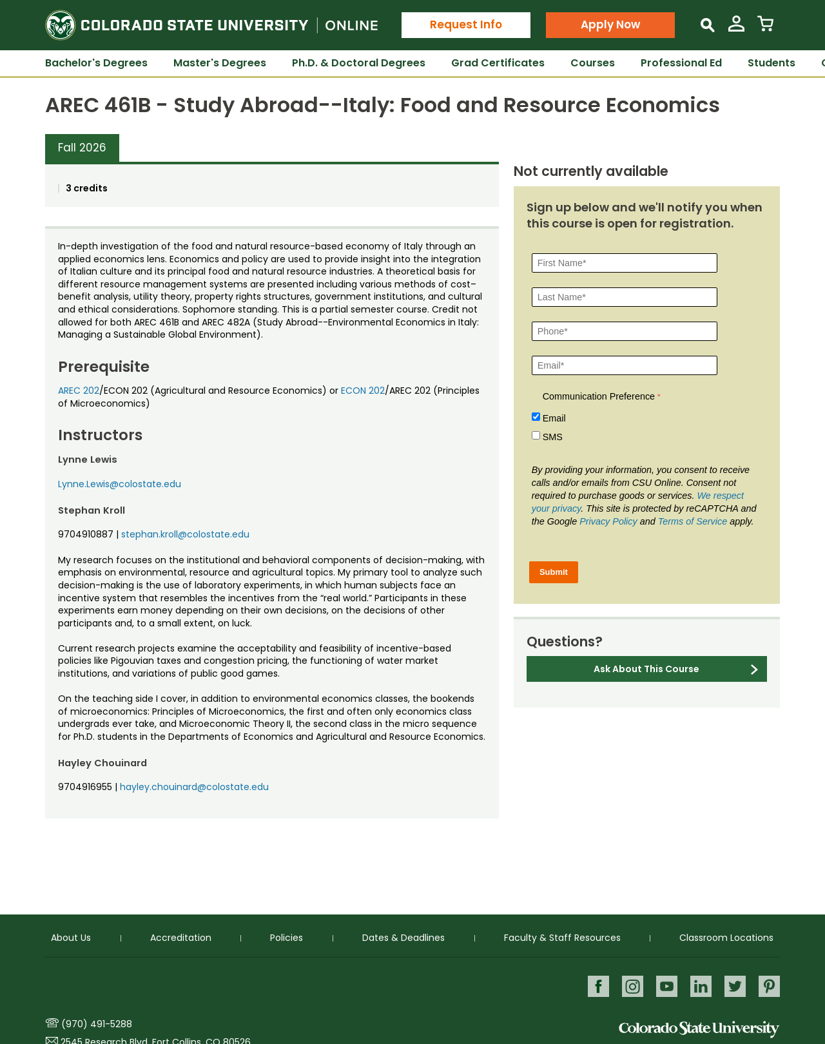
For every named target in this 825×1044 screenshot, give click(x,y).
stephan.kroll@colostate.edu (185, 534)
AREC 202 (78, 390)
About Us (71, 937)
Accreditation (180, 937)
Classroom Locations (726, 937)
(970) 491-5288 (96, 1024)
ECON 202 (363, 390)
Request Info (466, 24)
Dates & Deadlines (403, 937)
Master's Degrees (219, 62)
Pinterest (769, 985)
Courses (592, 62)
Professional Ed (681, 62)
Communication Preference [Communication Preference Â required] (599, 396)
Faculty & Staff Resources (562, 937)
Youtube (664, 985)
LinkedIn (699, 985)
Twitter (734, 985)
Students (771, 62)
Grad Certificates (498, 62)
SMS (553, 437)
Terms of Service (692, 521)
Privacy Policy (608, 521)
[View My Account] (736, 29)
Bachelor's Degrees (96, 62)
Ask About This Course (646, 668)
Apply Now (610, 24)
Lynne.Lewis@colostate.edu (119, 484)
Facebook (595, 985)
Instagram (630, 985)
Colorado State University (699, 1029)
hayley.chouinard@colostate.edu (194, 786)
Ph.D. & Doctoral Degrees (358, 62)
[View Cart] (765, 29)
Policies (286, 937)
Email (554, 418)
